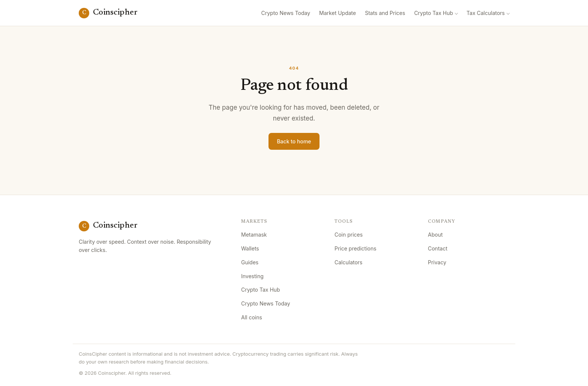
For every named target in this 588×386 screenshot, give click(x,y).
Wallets (250, 248)
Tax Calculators (485, 13)
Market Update (337, 13)
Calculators (348, 262)
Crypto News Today (285, 13)
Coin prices (348, 234)
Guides (249, 262)
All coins (251, 317)
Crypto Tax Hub (433, 13)
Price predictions (355, 248)
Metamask (254, 234)
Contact (437, 248)
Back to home (294, 141)
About (435, 234)
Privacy (437, 262)
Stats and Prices (385, 13)
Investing (252, 276)
